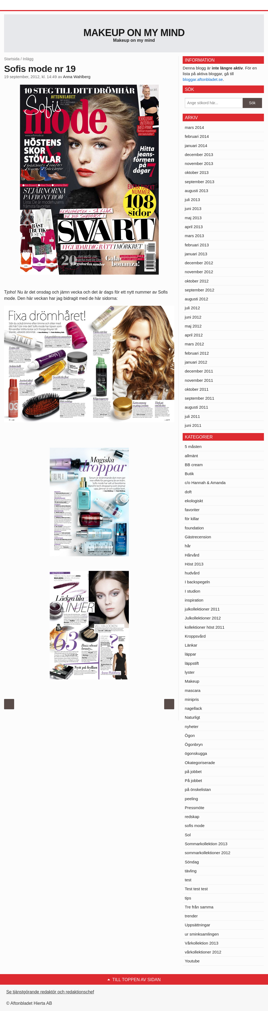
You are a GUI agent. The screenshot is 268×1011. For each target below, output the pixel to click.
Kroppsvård (195, 636)
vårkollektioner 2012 (203, 952)
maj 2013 (193, 217)
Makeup (192, 681)
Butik (189, 473)
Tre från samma (199, 907)
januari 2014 (196, 145)
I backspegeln (197, 582)
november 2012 (199, 271)
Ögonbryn (194, 744)
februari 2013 (197, 245)
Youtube (192, 961)
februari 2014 (197, 136)
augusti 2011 (196, 407)
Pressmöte (194, 807)
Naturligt (192, 717)
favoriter (192, 509)
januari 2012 (196, 362)
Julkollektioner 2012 (203, 618)
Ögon (190, 735)
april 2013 (194, 226)
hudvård (192, 573)
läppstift (192, 663)
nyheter (191, 726)
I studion (192, 591)
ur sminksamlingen (202, 934)
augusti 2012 (196, 299)
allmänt (191, 455)
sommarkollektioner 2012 (207, 852)
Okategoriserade (200, 762)
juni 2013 (193, 208)
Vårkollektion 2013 (201, 943)
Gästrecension (198, 537)
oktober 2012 (197, 281)
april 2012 (194, 335)
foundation (194, 528)
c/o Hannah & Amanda (205, 482)
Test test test (196, 888)
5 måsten (193, 446)
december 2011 (199, 371)
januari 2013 (196, 254)
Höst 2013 (194, 564)
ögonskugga (196, 753)
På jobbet (193, 780)
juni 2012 (193, 317)
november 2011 (199, 380)
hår (188, 545)
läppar (190, 654)
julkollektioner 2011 (202, 609)
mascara (193, 690)
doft (188, 491)
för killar (192, 518)
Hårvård (192, 555)
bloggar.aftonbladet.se (203, 79)
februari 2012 (197, 353)
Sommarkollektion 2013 (206, 843)
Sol (188, 834)
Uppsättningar (197, 925)
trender (191, 916)
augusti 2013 (196, 190)
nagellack (193, 708)
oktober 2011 (197, 389)
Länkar (191, 645)
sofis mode (195, 825)
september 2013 (199, 181)
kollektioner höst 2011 (205, 627)
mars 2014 (194, 127)
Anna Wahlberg (77, 77)
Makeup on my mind (134, 32)
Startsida (12, 59)
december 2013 (199, 154)
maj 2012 (193, 326)
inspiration (194, 600)
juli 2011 (192, 416)
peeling (191, 798)
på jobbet (193, 771)
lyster (190, 672)
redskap (192, 816)
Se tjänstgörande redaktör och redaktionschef (50, 992)
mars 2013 (194, 235)
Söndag (192, 862)
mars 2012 (194, 344)
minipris (192, 699)
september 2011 (199, 398)
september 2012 (199, 290)
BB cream (194, 464)
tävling (191, 871)
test (188, 880)
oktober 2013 (197, 172)
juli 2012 (192, 308)
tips (188, 898)
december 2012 (199, 262)
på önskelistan (198, 789)
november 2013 (199, 163)
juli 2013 (192, 199)
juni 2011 (193, 425)
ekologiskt (194, 500)
